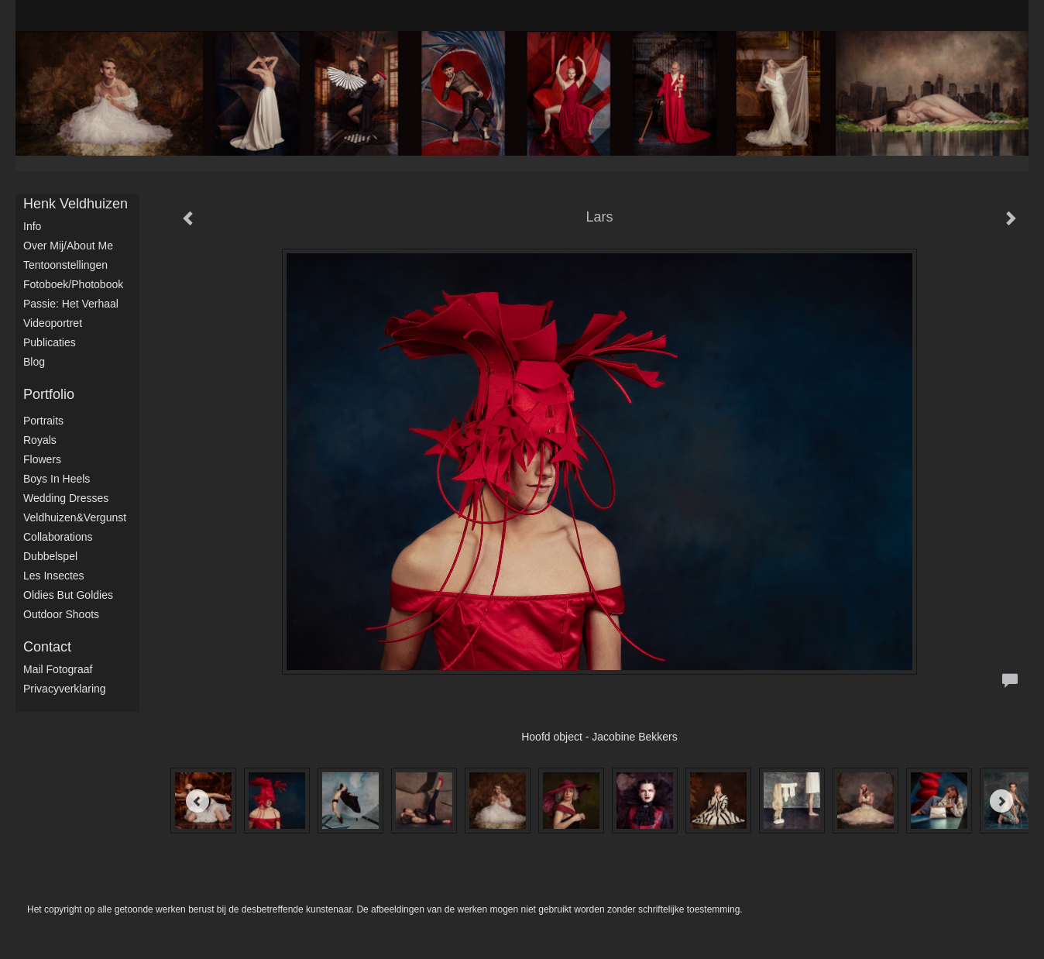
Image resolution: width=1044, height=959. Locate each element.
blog (34, 362)
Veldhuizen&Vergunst (74, 517)
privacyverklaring (64, 688)
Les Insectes (53, 575)
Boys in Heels (56, 479)
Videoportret (52, 323)
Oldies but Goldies (68, 595)
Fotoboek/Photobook (73, 284)
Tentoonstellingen (65, 265)
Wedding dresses (65, 498)
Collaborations (58, 537)
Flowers (42, 459)
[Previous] (197, 801)
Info (32, 226)
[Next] (1001, 801)
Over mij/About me (68, 245)
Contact (47, 647)
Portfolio (48, 394)
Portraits (43, 420)
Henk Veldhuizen (75, 203)
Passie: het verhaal (70, 303)
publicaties (49, 342)
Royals (40, 440)
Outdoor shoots (61, 614)
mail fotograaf (57, 669)
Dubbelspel (50, 556)
